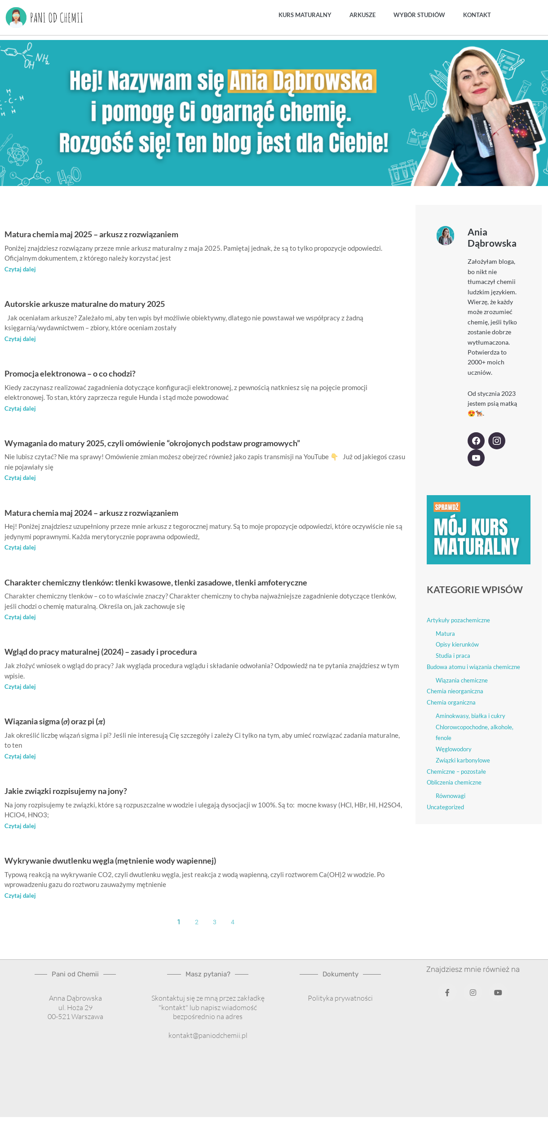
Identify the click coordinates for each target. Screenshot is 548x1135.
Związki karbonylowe (463, 759)
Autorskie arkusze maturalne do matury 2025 (106, 303)
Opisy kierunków (457, 644)
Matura (445, 633)
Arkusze (362, 14)
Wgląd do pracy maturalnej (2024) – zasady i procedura (127, 652)
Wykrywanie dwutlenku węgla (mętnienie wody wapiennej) (136, 862)
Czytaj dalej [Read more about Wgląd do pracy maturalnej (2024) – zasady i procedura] (20, 688)
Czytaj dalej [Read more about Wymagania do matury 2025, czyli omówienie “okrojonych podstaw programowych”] (20, 478)
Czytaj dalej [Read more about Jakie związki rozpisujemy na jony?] (20, 827)
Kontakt (477, 14)
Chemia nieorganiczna (455, 691)
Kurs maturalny (304, 14)
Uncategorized (445, 806)
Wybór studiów (419, 14)
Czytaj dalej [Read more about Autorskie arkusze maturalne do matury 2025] (20, 338)
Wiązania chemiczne (462, 679)
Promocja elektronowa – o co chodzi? (87, 373)
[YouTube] (476, 457)
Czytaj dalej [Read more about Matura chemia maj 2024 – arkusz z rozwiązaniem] (20, 548)
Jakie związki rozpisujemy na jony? (81, 792)
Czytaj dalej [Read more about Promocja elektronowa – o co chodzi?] (20, 408)
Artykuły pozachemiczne (458, 619)
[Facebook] (476, 440)
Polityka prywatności (340, 999)
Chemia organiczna (451, 702)
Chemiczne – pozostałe (456, 771)
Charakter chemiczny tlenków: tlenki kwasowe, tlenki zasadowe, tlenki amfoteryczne (194, 582)
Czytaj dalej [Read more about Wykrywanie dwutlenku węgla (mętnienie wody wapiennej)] (20, 897)
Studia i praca (453, 655)
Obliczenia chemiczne (454, 782)
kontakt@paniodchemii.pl (207, 1037)
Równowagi (450, 795)
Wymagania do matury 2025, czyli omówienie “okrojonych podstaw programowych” (191, 443)
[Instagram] (496, 440)
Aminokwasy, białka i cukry (470, 715)
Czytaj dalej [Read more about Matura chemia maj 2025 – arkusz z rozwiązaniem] (20, 269)
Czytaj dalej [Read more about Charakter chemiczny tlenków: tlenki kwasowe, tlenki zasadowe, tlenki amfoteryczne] (20, 617)
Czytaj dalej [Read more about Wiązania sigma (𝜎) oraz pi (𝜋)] (20, 757)
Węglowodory (454, 749)
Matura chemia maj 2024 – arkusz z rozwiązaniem (115, 513)
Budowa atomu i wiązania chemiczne (473, 666)
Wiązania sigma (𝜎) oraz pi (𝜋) (68, 722)
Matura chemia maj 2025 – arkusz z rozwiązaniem (115, 233)
